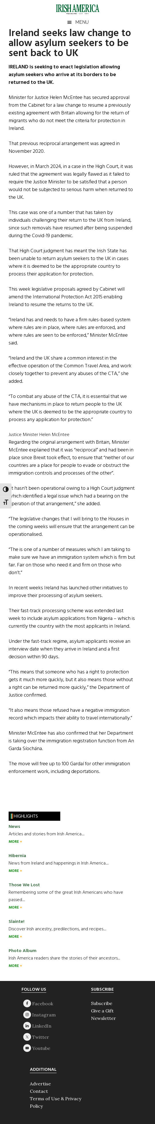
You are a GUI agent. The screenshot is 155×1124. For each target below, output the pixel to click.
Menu (82, 22)
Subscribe (101, 1003)
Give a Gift (102, 1011)
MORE (14, 842)
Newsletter (103, 1018)
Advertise (40, 1084)
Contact (39, 1091)
